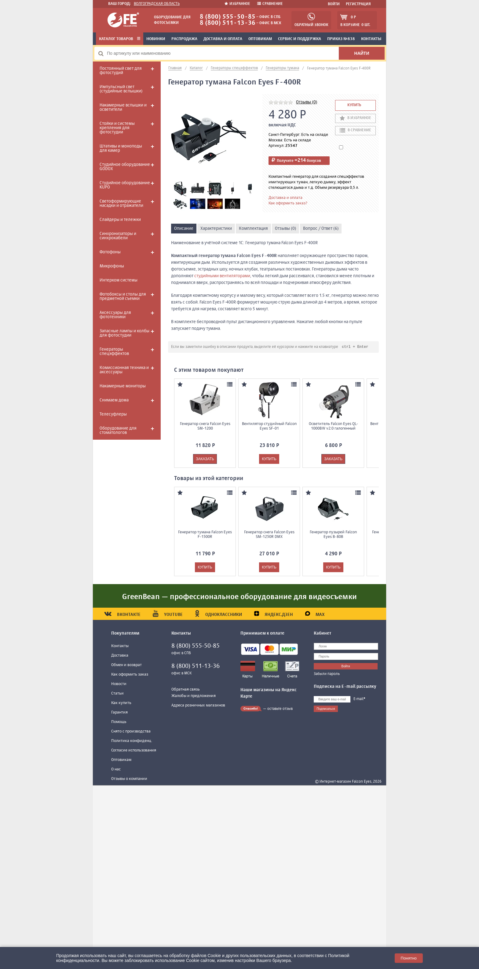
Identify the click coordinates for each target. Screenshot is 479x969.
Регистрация (358, 4)
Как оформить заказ (129, 675)
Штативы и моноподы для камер (121, 148)
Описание (183, 228)
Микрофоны (112, 266)
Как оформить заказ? (288, 203)
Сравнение (270, 4)
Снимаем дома (114, 400)
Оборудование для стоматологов (118, 430)
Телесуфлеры (113, 414)
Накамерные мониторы (123, 386)
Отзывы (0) (306, 102)
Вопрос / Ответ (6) (320, 228)
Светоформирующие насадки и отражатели (121, 203)
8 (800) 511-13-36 (227, 23)
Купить (354, 105)
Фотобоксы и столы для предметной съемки (123, 296)
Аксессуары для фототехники (115, 315)
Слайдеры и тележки (120, 220)
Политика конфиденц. (131, 741)
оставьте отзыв (280, 709)
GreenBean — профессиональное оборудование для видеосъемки (239, 597)
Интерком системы (118, 280)
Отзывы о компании (129, 779)
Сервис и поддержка (299, 39)
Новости (118, 684)
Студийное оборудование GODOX (125, 166)
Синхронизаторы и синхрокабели (118, 236)
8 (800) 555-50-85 (227, 17)
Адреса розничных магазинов (198, 706)
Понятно (409, 958)
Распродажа (184, 39)
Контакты (371, 39)
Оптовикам (260, 39)
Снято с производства (131, 732)
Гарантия (119, 713)
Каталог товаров (119, 39)
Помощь (118, 722)
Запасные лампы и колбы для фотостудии (124, 333)
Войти (334, 4)
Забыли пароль (327, 674)
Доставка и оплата (222, 39)
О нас (116, 770)
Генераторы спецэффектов (114, 351)
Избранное (238, 4)
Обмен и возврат (126, 665)
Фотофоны (110, 252)
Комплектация (253, 228)
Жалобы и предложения (193, 696)
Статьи (117, 694)
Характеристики (216, 228)
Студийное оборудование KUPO (125, 185)
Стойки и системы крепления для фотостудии (117, 127)
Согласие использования (133, 751)
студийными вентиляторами (222, 276)
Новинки (155, 39)
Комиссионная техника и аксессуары (124, 370)
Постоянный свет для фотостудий (121, 70)
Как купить (121, 703)
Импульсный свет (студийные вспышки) (121, 89)
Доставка (119, 656)
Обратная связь (185, 690)
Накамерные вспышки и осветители (123, 107)
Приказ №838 (341, 39)
